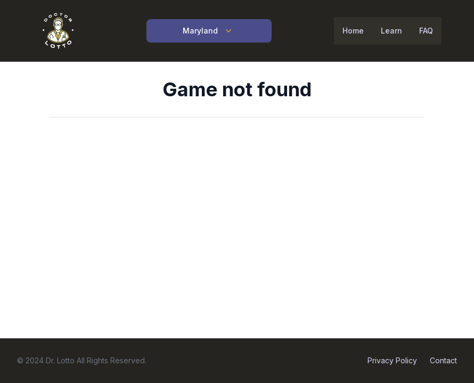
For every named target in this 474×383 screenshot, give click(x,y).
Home (353, 30)
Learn (391, 30)
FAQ (426, 30)
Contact (443, 360)
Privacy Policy (392, 360)
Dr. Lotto (60, 360)
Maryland (209, 30)
